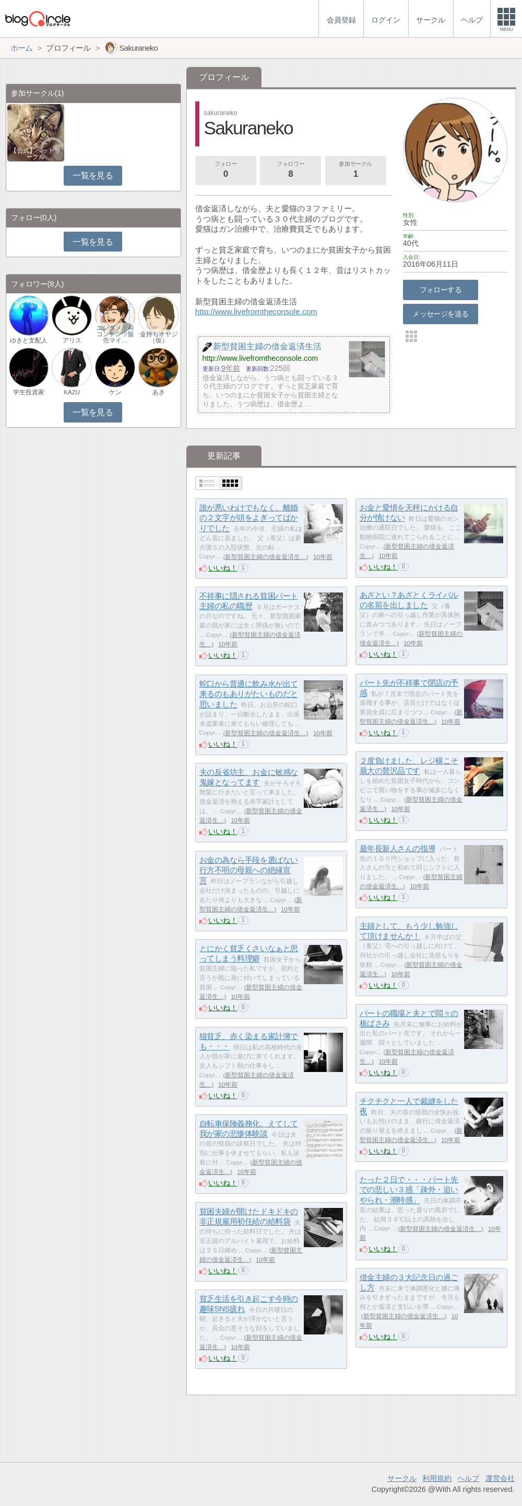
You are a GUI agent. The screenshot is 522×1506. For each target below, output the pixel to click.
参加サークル (355, 170)
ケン (115, 392)
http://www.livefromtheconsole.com (256, 311)
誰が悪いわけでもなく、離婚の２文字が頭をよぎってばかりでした (248, 517)
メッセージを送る (440, 314)
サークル (402, 1478)
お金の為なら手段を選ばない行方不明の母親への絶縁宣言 (248, 870)
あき (158, 392)
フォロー (225, 170)
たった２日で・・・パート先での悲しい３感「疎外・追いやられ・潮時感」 (409, 1189)
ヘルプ (468, 1478)
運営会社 (500, 1478)
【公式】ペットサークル (35, 153)
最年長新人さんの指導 (398, 848)
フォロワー (290, 170)
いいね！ (223, 568)
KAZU (72, 392)
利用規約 (437, 1478)
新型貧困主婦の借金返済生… (265, 557)
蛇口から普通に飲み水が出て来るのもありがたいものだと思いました (248, 694)
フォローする (441, 290)
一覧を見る (93, 175)
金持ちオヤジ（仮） (158, 337)
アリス (72, 340)
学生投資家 (28, 392)
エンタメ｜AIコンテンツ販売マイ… (115, 334)
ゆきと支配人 (29, 340)
